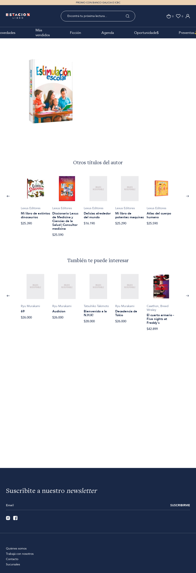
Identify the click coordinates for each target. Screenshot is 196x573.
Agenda (107, 32)
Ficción (75, 32)
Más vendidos (43, 33)
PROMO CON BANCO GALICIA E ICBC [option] (98, 2)
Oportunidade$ (146, 32)
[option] (51, 97)
